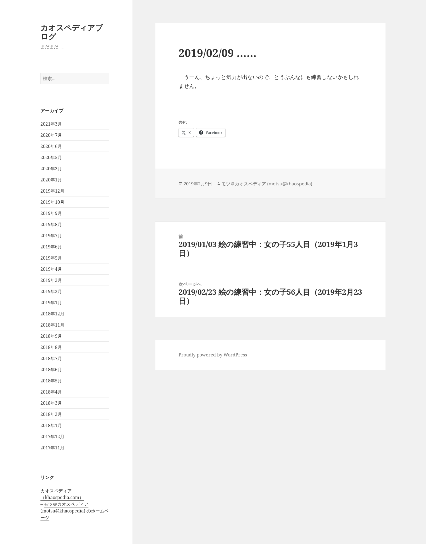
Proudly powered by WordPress (213, 355)
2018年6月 (51, 369)
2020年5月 (51, 157)
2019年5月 (51, 258)
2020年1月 (51, 180)
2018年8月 (51, 347)
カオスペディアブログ (71, 32)
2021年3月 (51, 124)
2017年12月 (52, 436)
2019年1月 (51, 302)
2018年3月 (51, 403)
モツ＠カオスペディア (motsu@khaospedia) (267, 184)
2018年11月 (52, 325)
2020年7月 (51, 135)
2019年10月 (52, 202)
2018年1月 (51, 425)
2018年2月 (51, 414)
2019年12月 (52, 191)
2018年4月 (51, 392)
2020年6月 (51, 146)
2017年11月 (52, 448)
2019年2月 (51, 291)
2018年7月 (51, 358)
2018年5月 (51, 381)
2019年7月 (51, 236)
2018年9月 (51, 336)
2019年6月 (51, 247)
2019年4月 (51, 269)
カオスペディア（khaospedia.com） (62, 494)
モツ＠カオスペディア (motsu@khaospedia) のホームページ (74, 511)
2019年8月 (51, 224)
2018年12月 (52, 314)
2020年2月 (51, 169)
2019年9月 (51, 213)
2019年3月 (51, 280)
